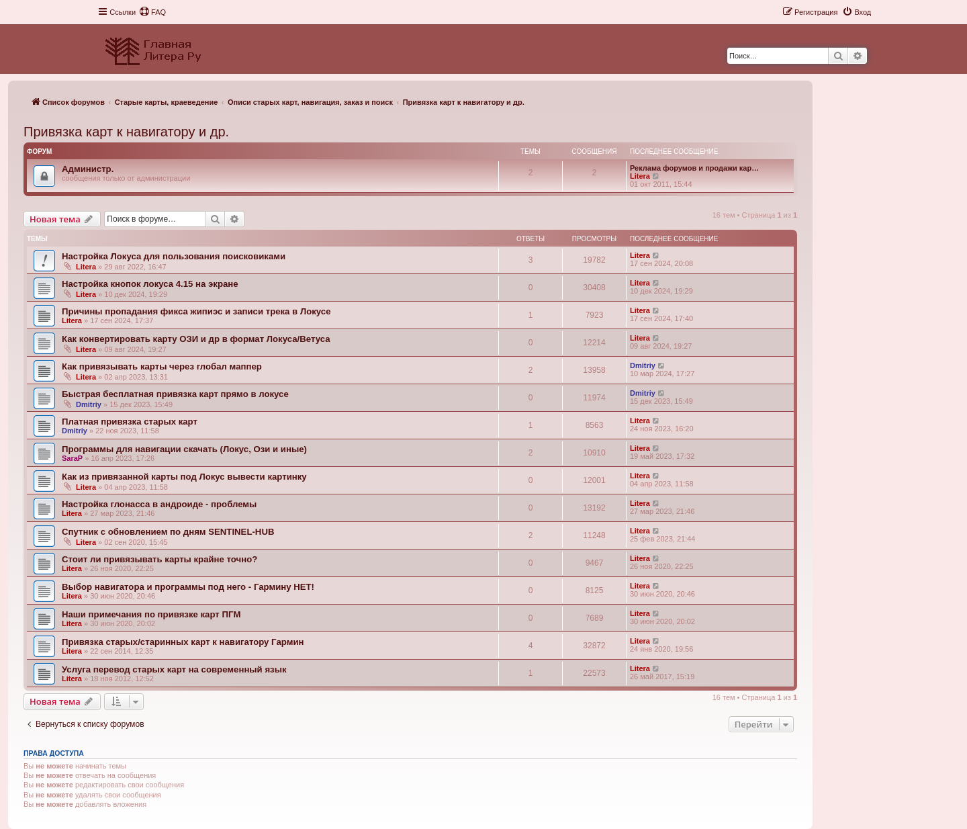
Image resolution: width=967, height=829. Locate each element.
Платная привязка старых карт (129, 422)
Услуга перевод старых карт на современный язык (174, 669)
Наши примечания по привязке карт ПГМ (151, 614)
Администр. (87, 169)
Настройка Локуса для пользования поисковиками (173, 256)
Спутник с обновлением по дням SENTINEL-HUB (168, 532)
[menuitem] (152, 12)
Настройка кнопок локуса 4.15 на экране (150, 284)
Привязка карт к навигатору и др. (126, 131)
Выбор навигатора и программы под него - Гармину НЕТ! (188, 587)
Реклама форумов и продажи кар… (694, 168)
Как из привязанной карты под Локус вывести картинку (184, 477)
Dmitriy (642, 365)
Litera (640, 176)
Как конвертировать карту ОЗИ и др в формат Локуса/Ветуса (196, 339)
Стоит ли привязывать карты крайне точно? (159, 559)
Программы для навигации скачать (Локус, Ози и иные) (184, 449)
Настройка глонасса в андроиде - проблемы (159, 504)
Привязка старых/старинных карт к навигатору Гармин (183, 642)
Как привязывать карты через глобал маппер (162, 366)
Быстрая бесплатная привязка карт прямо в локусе (175, 394)
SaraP (72, 458)
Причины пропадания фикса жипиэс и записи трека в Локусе (196, 311)
